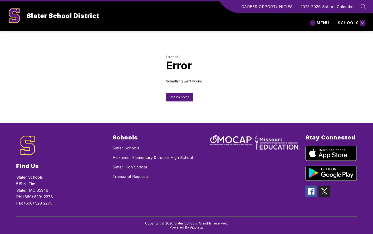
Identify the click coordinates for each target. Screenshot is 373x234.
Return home (180, 97)
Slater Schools (126, 148)
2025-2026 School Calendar (327, 6)
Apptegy (197, 227)
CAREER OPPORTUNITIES (267, 6)
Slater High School (130, 167)
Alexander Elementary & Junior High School (153, 157)
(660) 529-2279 (38, 203)
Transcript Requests (131, 176)
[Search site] (363, 7)
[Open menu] (319, 23)
